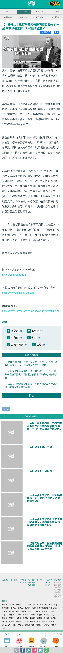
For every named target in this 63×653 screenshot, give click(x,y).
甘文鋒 (25, 622)
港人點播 (39, 11)
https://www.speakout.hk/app (18, 292)
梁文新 (20, 625)
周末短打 (5, 608)
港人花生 (39, 17)
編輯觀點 (31, 582)
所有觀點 (31, 585)
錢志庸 (32, 618)
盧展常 (51, 622)
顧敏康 (18, 605)
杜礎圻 (32, 622)
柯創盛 (46, 618)
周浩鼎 (30, 611)
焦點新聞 (23, 11)
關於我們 (57, 580)
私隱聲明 (57, 582)
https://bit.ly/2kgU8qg (14, 274)
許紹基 (48, 608)
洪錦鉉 (53, 618)
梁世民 (20, 608)
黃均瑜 (25, 618)
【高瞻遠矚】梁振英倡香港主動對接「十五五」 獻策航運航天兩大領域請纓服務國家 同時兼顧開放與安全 (31, 374)
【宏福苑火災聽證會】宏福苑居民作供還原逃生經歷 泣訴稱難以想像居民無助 (31, 385)
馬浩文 (27, 608)
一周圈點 (52, 605)
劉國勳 (39, 618)
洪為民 (4, 618)
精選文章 (46, 625)
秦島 (17, 611)
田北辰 (37, 611)
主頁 (8, 11)
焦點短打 (43, 605)
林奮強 (53, 625)
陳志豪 (38, 625)
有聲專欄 (8, 17)
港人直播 (55, 11)
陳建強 (32, 615)
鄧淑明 (11, 618)
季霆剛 (51, 611)
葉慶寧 (25, 615)
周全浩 (46, 615)
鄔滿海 (44, 611)
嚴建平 (18, 622)
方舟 (52, 615)
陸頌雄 (4, 622)
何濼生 (34, 608)
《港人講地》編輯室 (30, 605)
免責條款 (57, 585)
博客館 (48, 582)
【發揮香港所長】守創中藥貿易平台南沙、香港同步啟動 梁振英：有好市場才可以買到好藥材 (31, 363)
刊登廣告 (57, 595)
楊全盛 (18, 618)
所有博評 (48, 585)
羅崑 (27, 625)
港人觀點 (23, 17)
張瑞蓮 (11, 605)
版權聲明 (57, 587)
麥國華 (54, 608)
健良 (38, 622)
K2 (15, 625)
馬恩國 (39, 615)
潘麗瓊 (18, 615)
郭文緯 (4, 611)
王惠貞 (4, 615)
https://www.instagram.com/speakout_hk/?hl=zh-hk (30, 311)
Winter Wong (7, 625)
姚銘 (32, 625)
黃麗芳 (11, 622)
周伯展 (11, 615)
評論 (6, 409)
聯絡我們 (57, 592)
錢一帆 (11, 611)
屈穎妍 (4, 605)
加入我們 (57, 590)
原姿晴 (41, 608)
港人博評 (55, 17)
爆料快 (56, 597)
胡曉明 (23, 611)
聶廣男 (44, 622)
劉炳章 (13, 608)
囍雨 (4, 628)
